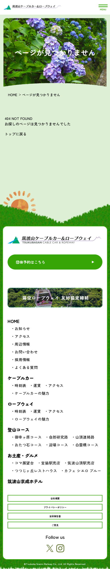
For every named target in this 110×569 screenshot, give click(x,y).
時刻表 (20, 385)
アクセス (22, 336)
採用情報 (22, 359)
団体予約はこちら (30, 262)
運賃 (37, 385)
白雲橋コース (87, 444)
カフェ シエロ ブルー (82, 470)
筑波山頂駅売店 (81, 463)
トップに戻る (16, 134)
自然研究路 (58, 437)
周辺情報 (22, 344)
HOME (12, 94)
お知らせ (22, 328)
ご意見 (55, 525)
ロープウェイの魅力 (32, 419)
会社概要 (55, 498)
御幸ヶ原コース (28, 437)
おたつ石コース (28, 444)
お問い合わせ (26, 352)
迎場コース (58, 444)
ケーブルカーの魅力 (32, 393)
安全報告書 (55, 516)
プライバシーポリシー (55, 507)
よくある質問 (26, 367)
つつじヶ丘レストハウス (36, 470)
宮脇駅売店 (50, 463)
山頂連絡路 (85, 437)
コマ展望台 (24, 463)
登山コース (18, 429)
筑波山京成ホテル (25, 481)
